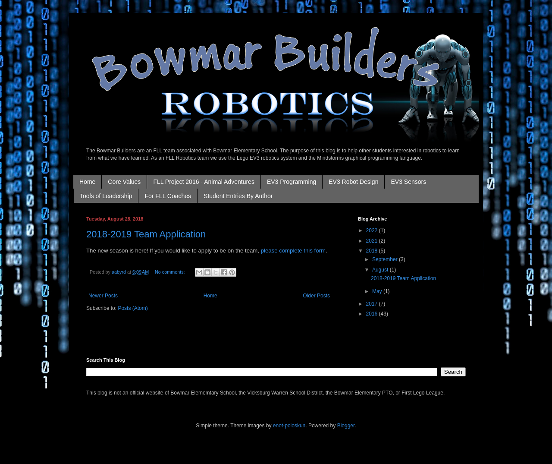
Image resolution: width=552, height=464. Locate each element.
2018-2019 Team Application (146, 234)
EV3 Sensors (408, 181)
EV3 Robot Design (353, 181)
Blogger (346, 426)
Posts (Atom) (132, 308)
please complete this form (293, 250)
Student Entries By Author (238, 196)
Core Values (124, 181)
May (377, 291)
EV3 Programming (291, 181)
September (385, 259)
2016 (372, 314)
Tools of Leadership (106, 196)
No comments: (170, 272)
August (381, 270)
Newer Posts (103, 296)
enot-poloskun (289, 426)
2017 (372, 304)
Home (87, 181)
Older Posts (316, 296)
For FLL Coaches (167, 196)
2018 (372, 251)
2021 (372, 241)
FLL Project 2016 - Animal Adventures (203, 181)
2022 (372, 230)
